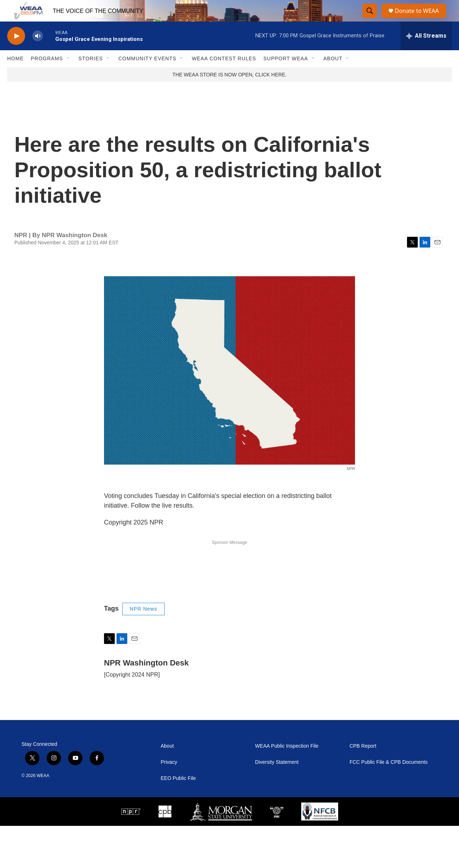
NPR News (143, 625)
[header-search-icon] (370, 19)
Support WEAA (285, 74)
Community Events (147, 74)
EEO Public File (178, 794)
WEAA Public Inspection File (286, 762)
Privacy (169, 778)
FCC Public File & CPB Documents (389, 778)
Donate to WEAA (420, 19)
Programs (47, 74)
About (332, 74)
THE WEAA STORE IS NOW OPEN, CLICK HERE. (229, 91)
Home (15, 74)
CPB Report (363, 762)
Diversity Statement (276, 778)
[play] (16, 52)
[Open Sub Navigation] (68, 74)
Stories (91, 74)
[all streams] (426, 52)
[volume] (38, 52)
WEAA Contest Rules (224, 74)
